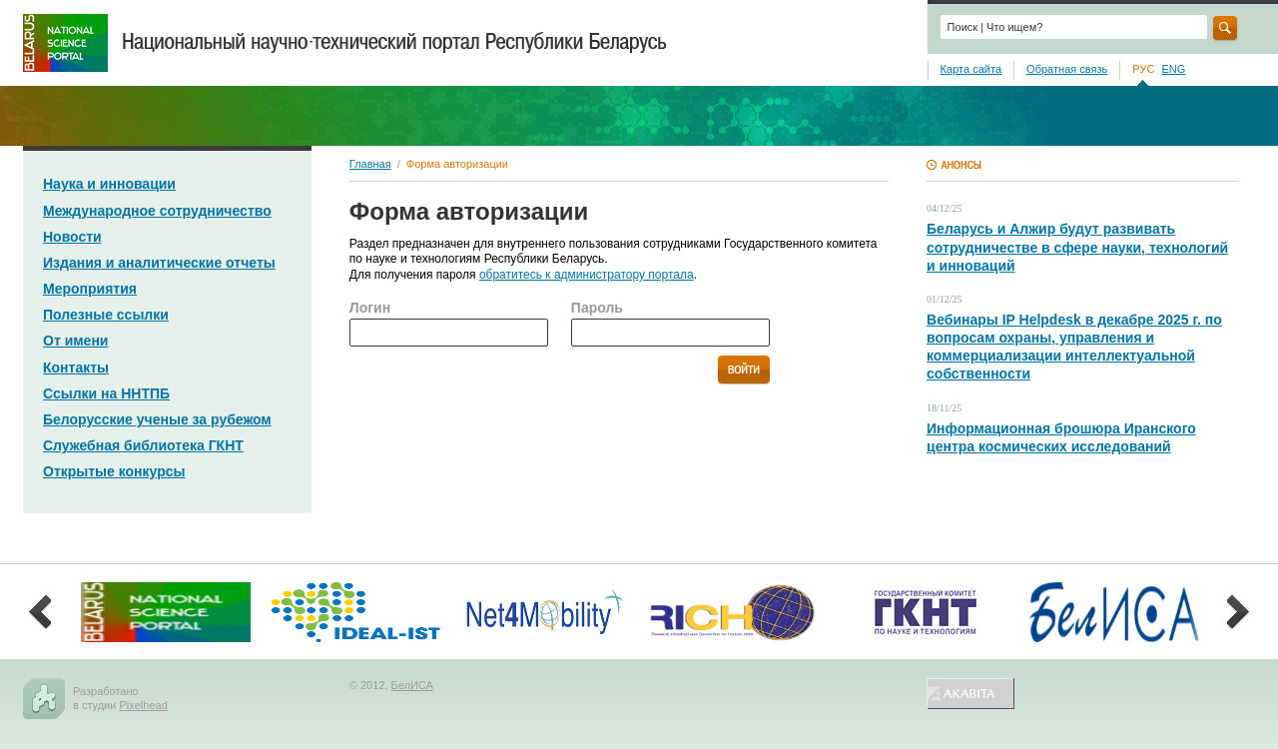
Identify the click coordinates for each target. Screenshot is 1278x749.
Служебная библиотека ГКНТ (143, 445)
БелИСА (412, 685)
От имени (75, 341)
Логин (369, 308)
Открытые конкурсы (114, 471)
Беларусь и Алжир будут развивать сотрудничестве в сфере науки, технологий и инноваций (1077, 247)
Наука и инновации (109, 184)
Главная (370, 164)
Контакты (76, 367)
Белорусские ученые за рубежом (157, 419)
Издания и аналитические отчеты (159, 263)
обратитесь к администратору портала (586, 275)
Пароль (597, 308)
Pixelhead (143, 705)
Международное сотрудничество (157, 211)
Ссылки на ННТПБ (106, 393)
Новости (72, 237)
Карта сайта (971, 69)
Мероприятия (90, 289)
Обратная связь (1066, 69)
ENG (1173, 69)
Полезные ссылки (106, 315)
